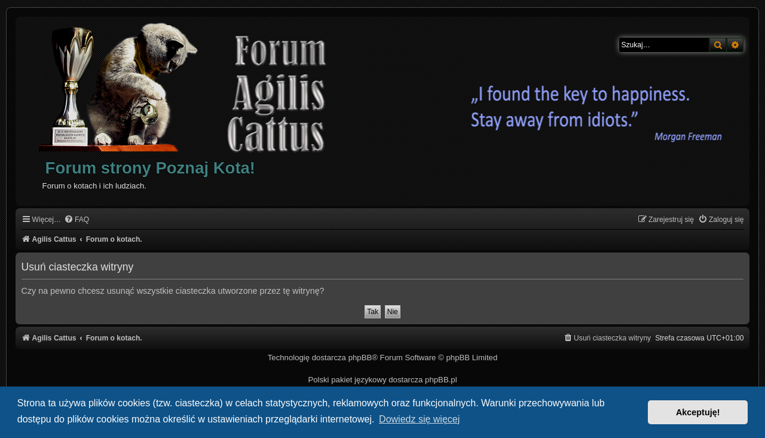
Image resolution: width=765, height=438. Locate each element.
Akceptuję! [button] (698, 412)
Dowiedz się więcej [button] (419, 419)
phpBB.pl (441, 379)
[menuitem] (76, 220)
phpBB (360, 357)
